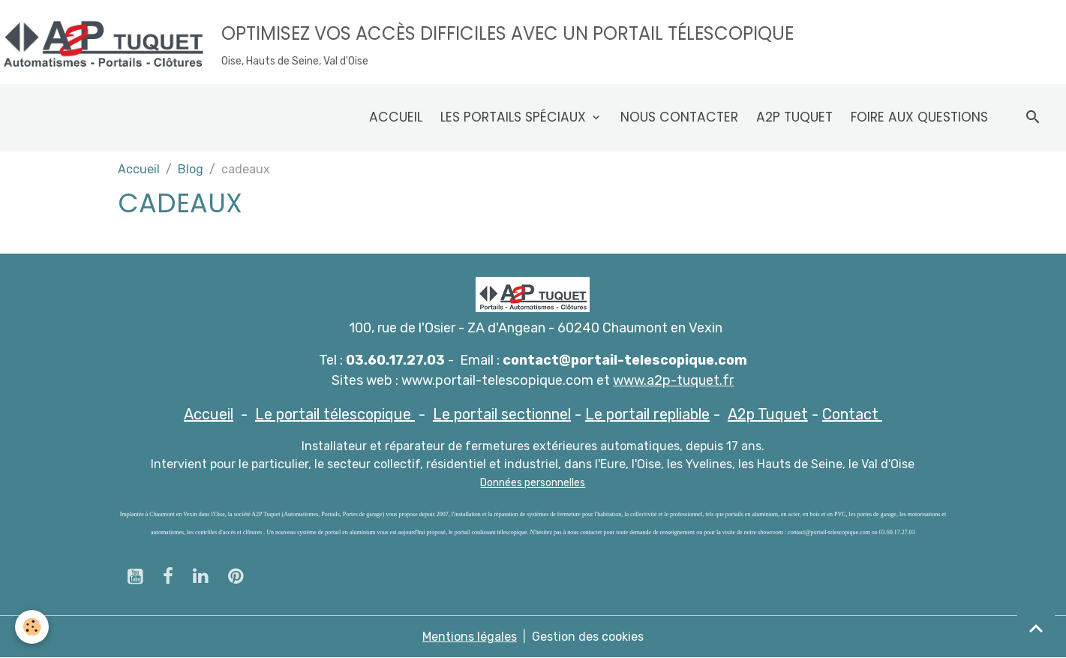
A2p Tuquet (794, 117)
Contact (852, 414)
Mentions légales (469, 636)
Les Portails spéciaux (515, 117)
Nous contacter (679, 117)
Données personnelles (532, 482)
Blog (190, 169)
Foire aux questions (919, 117)
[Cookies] (32, 627)
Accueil (395, 117)
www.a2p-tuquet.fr (673, 380)
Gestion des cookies (588, 636)
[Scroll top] (1036, 628)
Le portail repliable (647, 414)
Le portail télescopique (335, 414)
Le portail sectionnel (502, 414)
